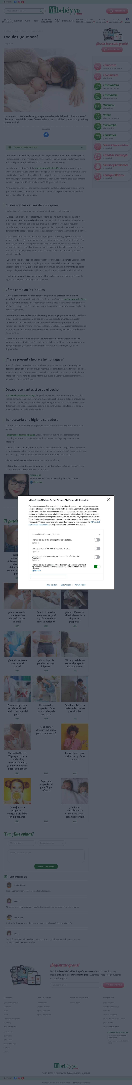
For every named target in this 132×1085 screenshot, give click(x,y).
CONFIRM (48, 576)
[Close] (109, 500)
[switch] (97, 540)
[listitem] (66, 534)
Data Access (66, 585)
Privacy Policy (80, 585)
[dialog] (66, 543)
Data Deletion (52, 585)
